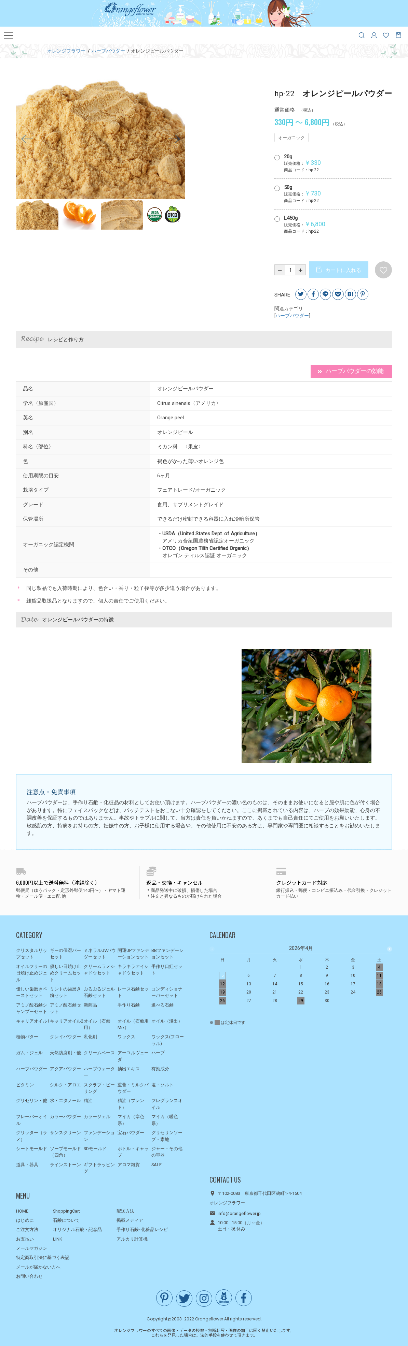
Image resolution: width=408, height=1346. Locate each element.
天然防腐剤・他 (65, 1052)
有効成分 (160, 1068)
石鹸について (66, 1220)
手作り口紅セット (166, 970)
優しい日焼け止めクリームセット (65, 973)
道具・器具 (27, 1164)
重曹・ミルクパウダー (133, 1088)
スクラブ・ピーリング (99, 1088)
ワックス (126, 1036)
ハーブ (158, 1052)
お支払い (25, 1239)
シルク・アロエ (65, 1084)
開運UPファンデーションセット (133, 954)
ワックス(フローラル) (167, 1040)
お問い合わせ (29, 1276)
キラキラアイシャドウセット (133, 970)
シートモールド (31, 1148)
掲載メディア (130, 1220)
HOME (22, 1211)
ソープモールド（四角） (65, 1152)
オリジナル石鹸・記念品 (77, 1229)
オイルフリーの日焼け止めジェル (31, 973)
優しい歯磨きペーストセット (31, 992)
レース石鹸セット (133, 992)
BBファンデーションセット (167, 954)
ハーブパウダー (292, 316)
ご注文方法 (27, 1229)
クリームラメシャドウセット (99, 970)
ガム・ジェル (29, 1052)
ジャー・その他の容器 (166, 1152)
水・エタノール (65, 1100)
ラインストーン (65, 1164)
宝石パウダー (131, 1132)
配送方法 (125, 1211)
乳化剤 (90, 1036)
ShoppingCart (66, 1211)
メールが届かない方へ (38, 1267)
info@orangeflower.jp (239, 1213)
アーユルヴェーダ (133, 1056)
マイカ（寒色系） (131, 1120)
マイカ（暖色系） (164, 1120)
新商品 (90, 1005)
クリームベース (99, 1052)
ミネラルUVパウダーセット (100, 954)
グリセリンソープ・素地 (166, 1136)
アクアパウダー (65, 1068)
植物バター (27, 1036)
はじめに (25, 1220)
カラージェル (97, 1116)
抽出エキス (129, 1068)
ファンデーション (99, 1136)
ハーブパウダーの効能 (348, 371)
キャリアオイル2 (66, 1021)
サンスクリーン (65, 1132)
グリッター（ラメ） (31, 1136)
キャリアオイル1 (33, 1021)
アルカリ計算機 (132, 1239)
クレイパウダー (65, 1036)
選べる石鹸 (162, 1005)
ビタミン (25, 1084)
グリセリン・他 (31, 1100)
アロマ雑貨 (129, 1164)
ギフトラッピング (99, 1168)
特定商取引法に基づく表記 (42, 1257)
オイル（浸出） (166, 1021)
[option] (101, 139)
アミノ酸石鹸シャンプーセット (31, 1008)
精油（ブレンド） (131, 1104)
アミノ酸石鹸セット (65, 1008)
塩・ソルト (162, 1084)
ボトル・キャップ (133, 1152)
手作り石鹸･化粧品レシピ (142, 1229)
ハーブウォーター (99, 1072)
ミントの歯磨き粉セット (65, 992)
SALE (156, 1164)
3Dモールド (95, 1148)
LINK (57, 1239)
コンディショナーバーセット (166, 992)
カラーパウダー (65, 1116)
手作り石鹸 (129, 1005)
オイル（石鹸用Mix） (133, 1024)
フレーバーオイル (31, 1120)
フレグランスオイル (166, 1104)
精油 (88, 1100)
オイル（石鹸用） (97, 1024)
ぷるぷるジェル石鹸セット (99, 992)
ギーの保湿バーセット (65, 954)
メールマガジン (31, 1248)
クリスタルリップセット (31, 954)
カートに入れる (343, 270)
